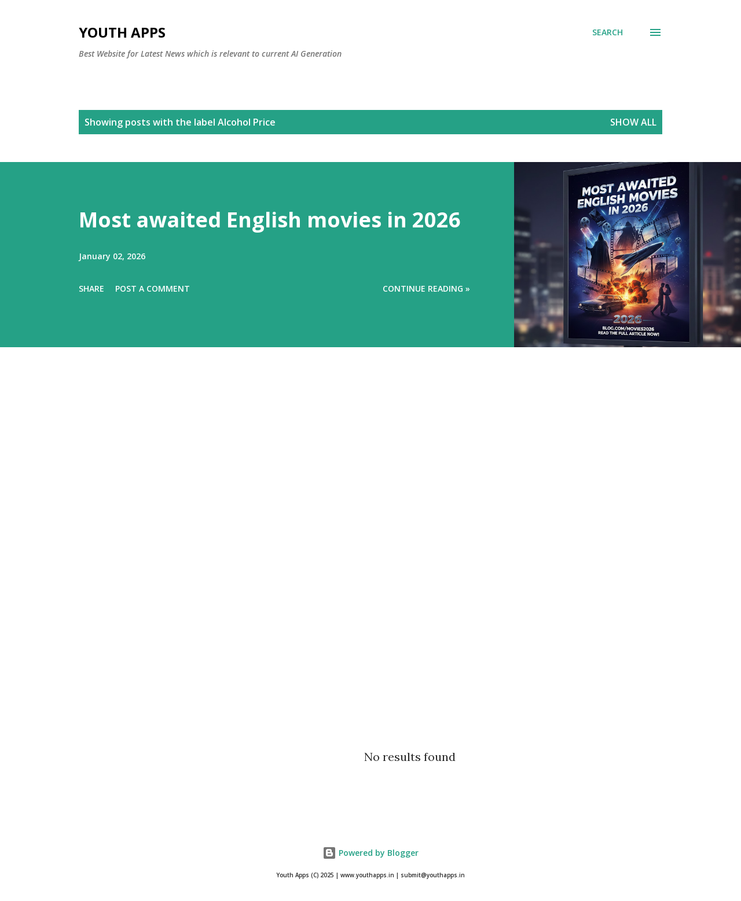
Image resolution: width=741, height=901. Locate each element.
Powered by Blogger (370, 852)
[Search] (607, 32)
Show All (633, 122)
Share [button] (91, 288)
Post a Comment (152, 288)
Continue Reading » (426, 288)
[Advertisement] (347, 553)
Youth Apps (122, 32)
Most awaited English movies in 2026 (270, 219)
